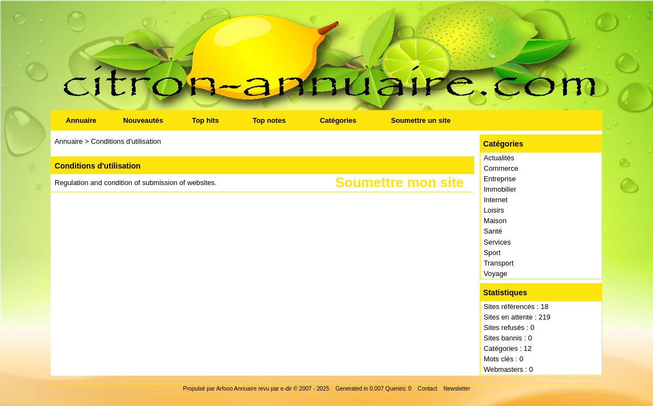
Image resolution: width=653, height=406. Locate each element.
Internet (495, 200)
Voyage (495, 273)
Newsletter (456, 389)
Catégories (338, 120)
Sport (492, 252)
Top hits (205, 120)
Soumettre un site (421, 120)
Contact (427, 389)
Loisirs (494, 210)
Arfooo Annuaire (236, 389)
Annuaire (81, 120)
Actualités (499, 158)
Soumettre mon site (399, 183)
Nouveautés (143, 120)
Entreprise (500, 179)
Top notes (269, 120)
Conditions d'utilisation (126, 141)
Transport (498, 263)
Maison (495, 220)
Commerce (501, 168)
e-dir (286, 389)
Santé (493, 231)
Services (497, 242)
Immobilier (500, 189)
